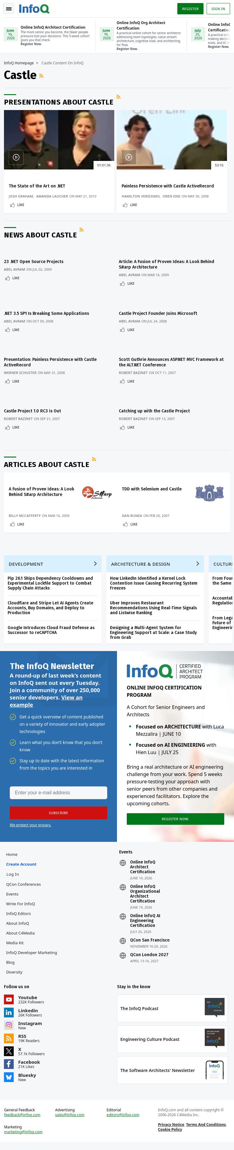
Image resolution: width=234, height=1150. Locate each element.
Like (23, 214)
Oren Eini (136, 201)
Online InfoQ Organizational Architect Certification (145, 895)
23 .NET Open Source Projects (36, 270)
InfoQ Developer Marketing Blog (33, 959)
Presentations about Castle (61, 101)
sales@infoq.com (71, 1120)
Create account (23, 865)
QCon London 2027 (149, 956)
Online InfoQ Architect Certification (142, 868)
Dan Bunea (135, 504)
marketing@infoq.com (25, 1137)
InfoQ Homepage (21, 62)
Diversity (16, 973)
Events (14, 895)
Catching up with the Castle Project (157, 398)
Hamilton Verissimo (105, 201)
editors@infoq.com (123, 1120)
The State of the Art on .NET (39, 185)
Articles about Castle (49, 448)
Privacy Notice (170, 1130)
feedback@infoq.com (24, 1120)
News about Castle (42, 247)
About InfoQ (19, 924)
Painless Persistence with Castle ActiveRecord (111, 188)
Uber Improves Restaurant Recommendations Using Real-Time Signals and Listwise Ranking (155, 603)
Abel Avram (16, 278)
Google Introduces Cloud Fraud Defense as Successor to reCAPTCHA (53, 626)
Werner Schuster (22, 367)
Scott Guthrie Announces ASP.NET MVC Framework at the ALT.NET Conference (171, 356)
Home (14, 856)
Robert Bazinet (136, 367)
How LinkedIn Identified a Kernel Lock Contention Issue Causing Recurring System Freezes (156, 578)
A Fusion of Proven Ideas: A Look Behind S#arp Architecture (38, 478)
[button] (57, 812)
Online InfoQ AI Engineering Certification (145, 922)
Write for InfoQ (22, 905)
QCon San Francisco (150, 941)
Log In (15, 875)
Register (188, 7)
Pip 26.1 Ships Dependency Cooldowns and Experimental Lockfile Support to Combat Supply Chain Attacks (52, 578)
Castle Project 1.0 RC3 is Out (34, 398)
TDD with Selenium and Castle (154, 472)
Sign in (216, 7)
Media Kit (17, 944)
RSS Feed (44, 75)
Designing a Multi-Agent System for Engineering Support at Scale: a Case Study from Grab (155, 628)
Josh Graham (23, 201)
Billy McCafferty (27, 504)
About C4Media (22, 934)
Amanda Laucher (54, 201)
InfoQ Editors (20, 915)
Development (28, 560)
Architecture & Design (142, 560)
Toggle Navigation (12, 7)
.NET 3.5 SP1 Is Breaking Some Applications (48, 314)
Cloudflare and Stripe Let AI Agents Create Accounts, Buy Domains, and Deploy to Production (52, 603)
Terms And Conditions (205, 1130)
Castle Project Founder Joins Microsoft (161, 314)
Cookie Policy (169, 1135)
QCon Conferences (25, 885)
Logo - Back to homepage (36, 6)
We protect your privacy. (30, 824)
